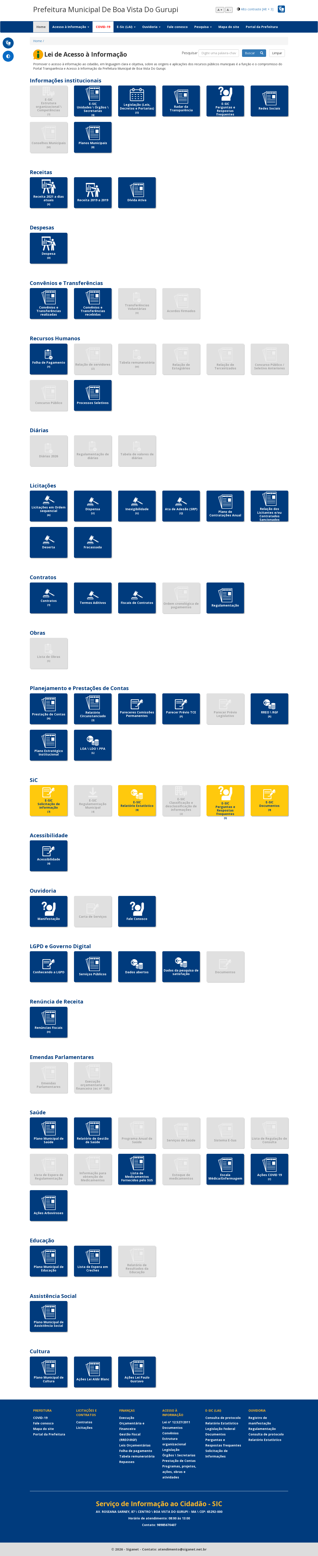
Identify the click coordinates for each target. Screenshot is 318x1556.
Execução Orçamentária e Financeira (131, 1423)
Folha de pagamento (135, 1451)
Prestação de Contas (179, 1461)
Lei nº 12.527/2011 (176, 1422)
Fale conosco (177, 27)
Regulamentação (262, 1429)
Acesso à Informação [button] (70, 27)
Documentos (172, 1428)
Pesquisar (190, 53)
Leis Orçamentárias (135, 1445)
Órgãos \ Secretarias (178, 1455)
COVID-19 (103, 27)
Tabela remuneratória (137, 1456)
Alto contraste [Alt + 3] (257, 9)
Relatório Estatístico (221, 1423)
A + (220, 10)
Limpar (277, 53)
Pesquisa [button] (203, 27)
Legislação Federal (220, 1429)
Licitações (84, 1428)
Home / (38, 41)
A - (229, 10)
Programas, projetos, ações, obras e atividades (179, 1471)
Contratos (84, 1422)
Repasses (126, 1462)
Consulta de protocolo (223, 1418)
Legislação (171, 1450)
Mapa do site (228, 27)
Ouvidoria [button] (151, 27)
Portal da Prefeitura (262, 27)
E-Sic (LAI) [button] (126, 27)
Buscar (254, 53)
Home (42, 26)
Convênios (170, 1433)
